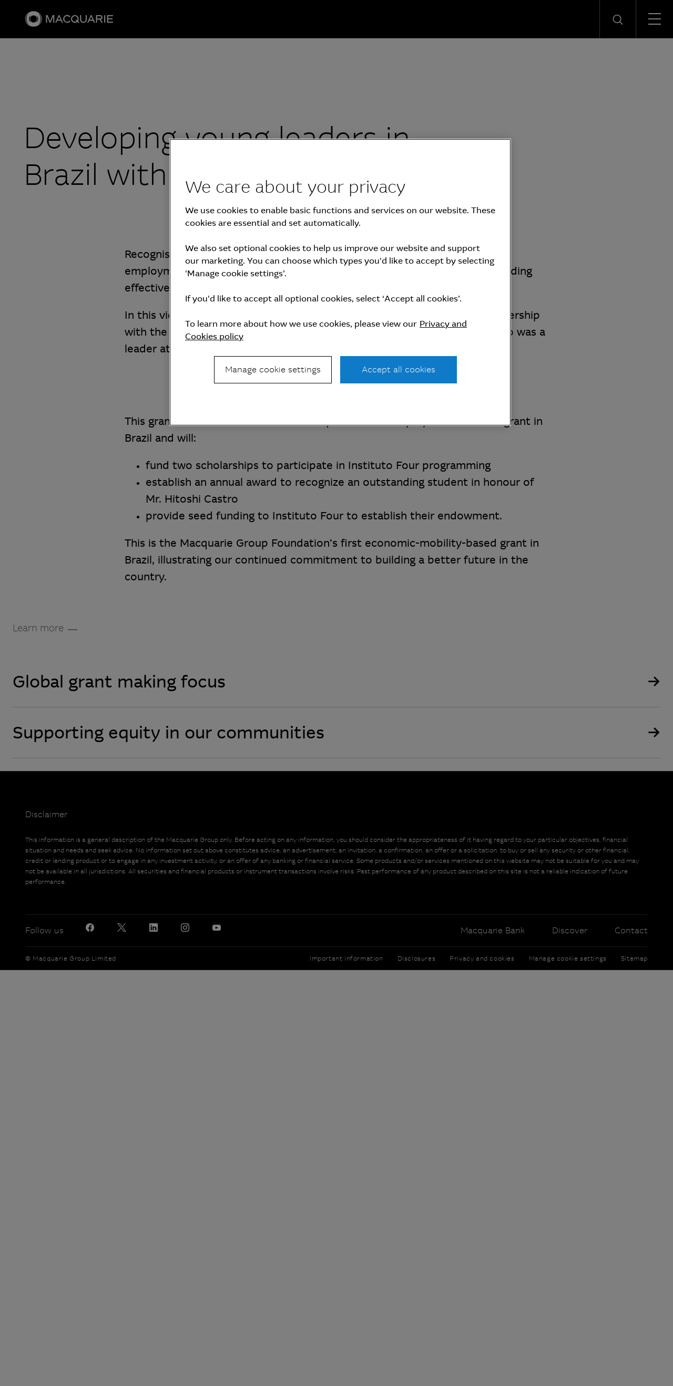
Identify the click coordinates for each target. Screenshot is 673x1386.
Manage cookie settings (273, 369)
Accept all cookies (398, 369)
